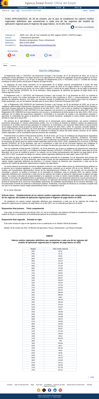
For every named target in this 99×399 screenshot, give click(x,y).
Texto (5, 65)
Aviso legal (39, 384)
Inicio (13, 10)
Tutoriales (89, 384)
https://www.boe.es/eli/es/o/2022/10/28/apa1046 (38, 45)
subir (92, 377)
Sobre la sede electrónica (21, 384)
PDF (13, 55)
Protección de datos (59, 384)
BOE (18, 10)
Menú (78, 8)
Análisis (13, 65)
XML (50, 55)
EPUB (32, 55)
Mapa (32, 384)
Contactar (9, 384)
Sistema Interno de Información (76, 384)
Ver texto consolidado (84, 27)
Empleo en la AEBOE (49, 386)
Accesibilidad (48, 384)
